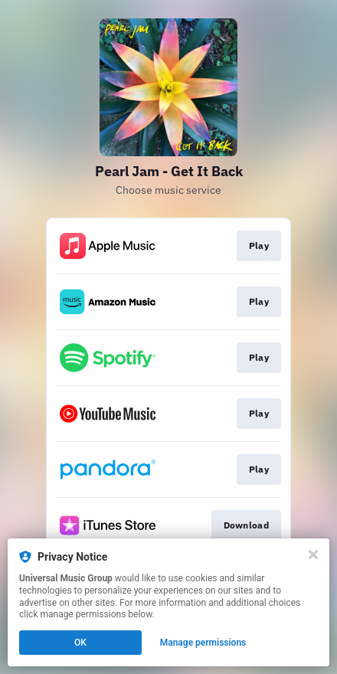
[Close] (313, 554)
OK (80, 642)
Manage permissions (203, 642)
